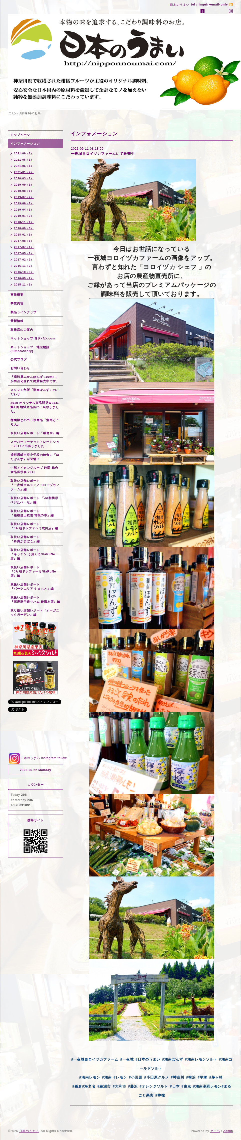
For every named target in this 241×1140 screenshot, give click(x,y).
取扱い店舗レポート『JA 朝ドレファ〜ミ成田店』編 (34, 526)
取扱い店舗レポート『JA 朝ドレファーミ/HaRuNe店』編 (33, 571)
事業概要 (17, 294)
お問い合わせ (20, 368)
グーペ (215, 1131)
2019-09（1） (24, 184)
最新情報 (17, 321)
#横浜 (191, 1077)
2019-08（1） (24, 190)
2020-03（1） (24, 178)
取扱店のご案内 (21, 329)
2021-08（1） (24, 159)
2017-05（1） (24, 253)
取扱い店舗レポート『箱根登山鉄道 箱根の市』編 (32, 513)
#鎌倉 (77, 1086)
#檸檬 (160, 1095)
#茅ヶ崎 (215, 1077)
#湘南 (107, 1077)
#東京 (186, 1086)
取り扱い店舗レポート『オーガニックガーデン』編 (34, 612)
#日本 (175, 1086)
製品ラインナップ (23, 312)
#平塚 (202, 1077)
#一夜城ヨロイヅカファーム (94, 1059)
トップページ (20, 135)
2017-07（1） (24, 247)
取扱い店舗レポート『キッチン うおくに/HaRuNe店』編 (32, 554)
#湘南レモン (89, 1077)
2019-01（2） (24, 215)
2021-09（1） (24, 153)
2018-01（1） (24, 234)
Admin (228, 1131)
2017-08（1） (24, 240)
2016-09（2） (24, 278)
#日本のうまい (148, 1059)
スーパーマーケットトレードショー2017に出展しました (34, 444)
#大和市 (119, 1086)
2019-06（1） (24, 203)
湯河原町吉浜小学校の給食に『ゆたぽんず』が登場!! (34, 457)
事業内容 (17, 303)
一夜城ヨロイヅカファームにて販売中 (103, 154)
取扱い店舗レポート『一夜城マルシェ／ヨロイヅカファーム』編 (34, 485)
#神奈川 (177, 1077)
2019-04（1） (24, 209)
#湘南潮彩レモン (207, 1086)
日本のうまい (29, 1131)
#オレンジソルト (154, 1086)
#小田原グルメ (156, 1077)
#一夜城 (127, 1059)
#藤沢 (133, 1086)
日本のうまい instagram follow (37, 758)
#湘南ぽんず (172, 1059)
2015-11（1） (24, 284)
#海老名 (89, 1086)
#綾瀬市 (104, 1086)
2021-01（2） (24, 172)
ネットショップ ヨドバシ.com (32, 338)
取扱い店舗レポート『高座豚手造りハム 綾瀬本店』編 (35, 599)
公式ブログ (18, 359)
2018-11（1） (24, 222)
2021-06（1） (24, 165)
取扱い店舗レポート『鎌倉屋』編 (34, 433)
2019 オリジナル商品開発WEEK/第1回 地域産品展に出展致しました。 (35, 407)
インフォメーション (25, 143)
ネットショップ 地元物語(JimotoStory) (30, 349)
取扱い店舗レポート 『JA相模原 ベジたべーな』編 (34, 500)
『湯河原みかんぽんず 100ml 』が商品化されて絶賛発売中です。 (34, 379)
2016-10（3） (24, 272)
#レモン (120, 1077)
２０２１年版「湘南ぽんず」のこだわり (34, 392)
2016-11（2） (24, 265)
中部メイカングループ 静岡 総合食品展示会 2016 (34, 470)
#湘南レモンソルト (201, 1059)
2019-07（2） (24, 197)
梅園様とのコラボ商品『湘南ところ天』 (34, 422)
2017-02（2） (24, 259)
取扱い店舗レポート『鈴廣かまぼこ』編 (25, 539)
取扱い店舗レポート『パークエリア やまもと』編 (32, 586)
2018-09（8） (24, 228)
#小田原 (135, 1077)
